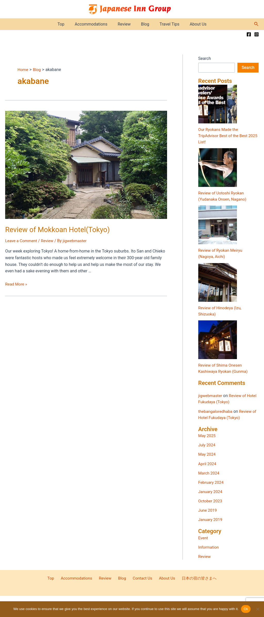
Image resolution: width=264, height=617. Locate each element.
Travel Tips (166, 24)
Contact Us (139, 577)
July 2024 (207, 444)
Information (209, 546)
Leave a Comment (21, 240)
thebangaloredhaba (216, 410)
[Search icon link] (256, 24)
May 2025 (207, 435)
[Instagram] (256, 34)
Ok (246, 609)
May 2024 (207, 454)
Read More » (16, 283)
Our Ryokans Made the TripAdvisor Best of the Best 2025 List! (223, 135)
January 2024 (210, 491)
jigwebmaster (210, 395)
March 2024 (209, 472)
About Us (193, 24)
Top (66, 24)
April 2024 (207, 463)
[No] (257, 609)
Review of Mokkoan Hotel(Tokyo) (54, 229)
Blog (144, 24)
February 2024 (211, 481)
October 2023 (210, 500)
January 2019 (210, 519)
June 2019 (208, 509)
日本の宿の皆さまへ (193, 577)
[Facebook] (248, 34)
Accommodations (94, 24)
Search (204, 58)
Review (125, 24)
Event (203, 537)
